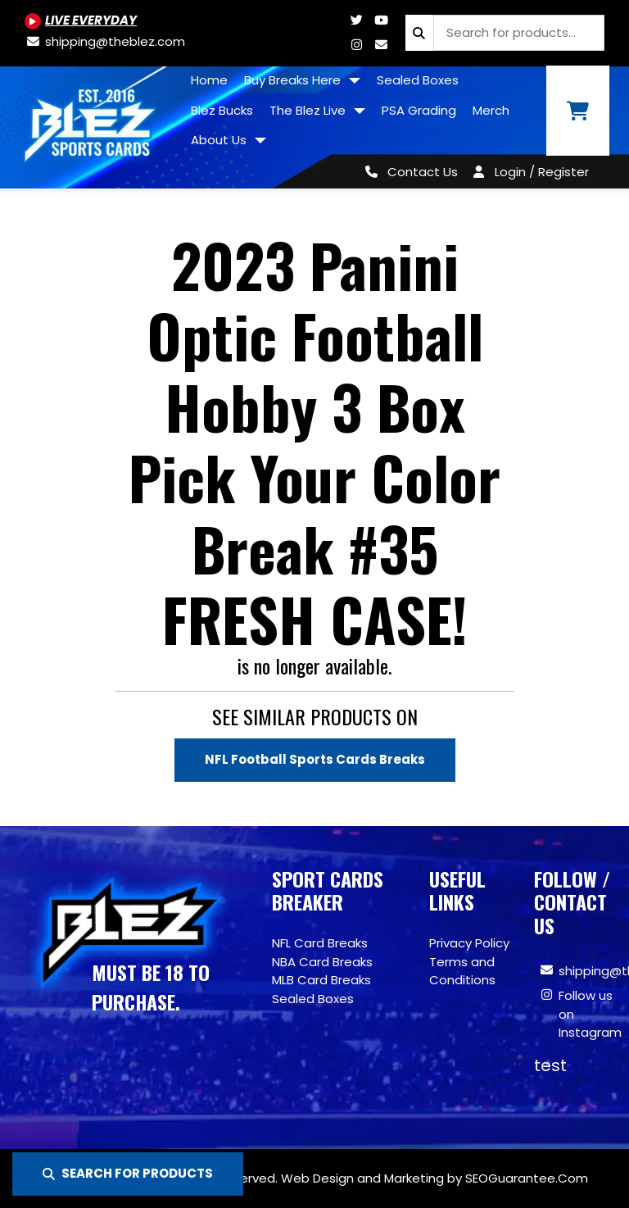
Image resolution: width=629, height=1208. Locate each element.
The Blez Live (309, 110)
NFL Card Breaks (320, 942)
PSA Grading (419, 110)
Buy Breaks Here (294, 80)
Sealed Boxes (418, 80)
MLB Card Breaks (321, 979)
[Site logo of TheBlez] (91, 121)
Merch (491, 110)
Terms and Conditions (462, 971)
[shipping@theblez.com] (105, 41)
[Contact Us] (408, 171)
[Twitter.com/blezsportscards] (356, 20)
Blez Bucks (222, 110)
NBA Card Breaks (322, 961)
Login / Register (542, 171)
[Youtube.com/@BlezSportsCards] (81, 20)
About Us (220, 139)
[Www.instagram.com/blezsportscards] (356, 44)
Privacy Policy (469, 942)
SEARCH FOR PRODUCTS (128, 1173)
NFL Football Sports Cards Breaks (315, 759)
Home (209, 80)
